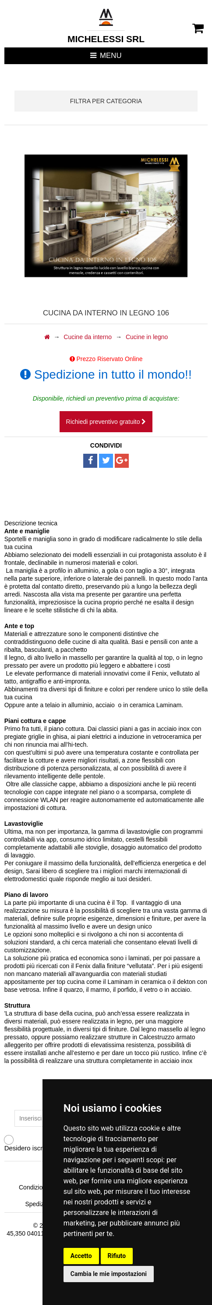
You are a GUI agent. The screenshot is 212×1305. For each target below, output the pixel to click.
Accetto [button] (81, 1255)
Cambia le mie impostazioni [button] (109, 1273)
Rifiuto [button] (117, 1255)
